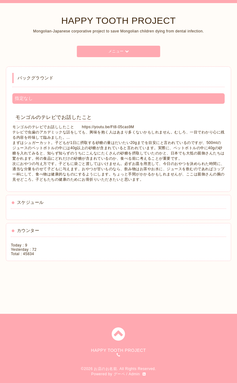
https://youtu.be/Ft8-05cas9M (108, 127)
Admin (134, 374)
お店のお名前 (105, 369)
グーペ (119, 374)
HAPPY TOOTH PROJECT (118, 20)
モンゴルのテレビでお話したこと (53, 117)
